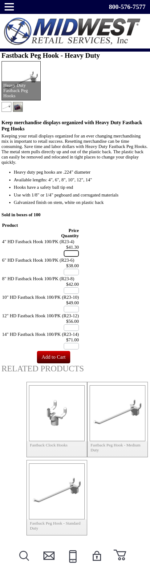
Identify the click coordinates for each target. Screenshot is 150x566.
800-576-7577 (127, 7)
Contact (48, 563)
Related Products (43, 368)
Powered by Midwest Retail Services (75, 31)
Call (72, 563)
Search (24, 563)
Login (96, 563)
